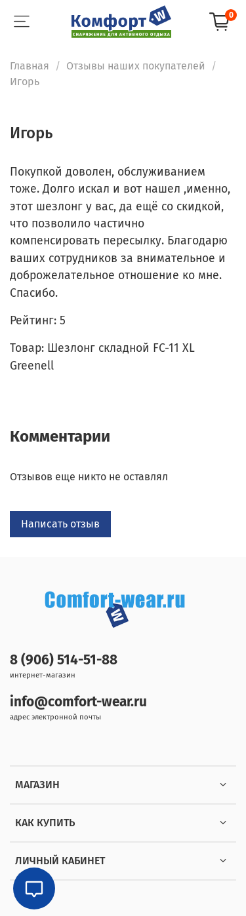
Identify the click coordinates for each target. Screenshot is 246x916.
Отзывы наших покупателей (135, 66)
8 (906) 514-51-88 (63, 660)
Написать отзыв (60, 524)
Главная (29, 66)
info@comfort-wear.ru (78, 702)
